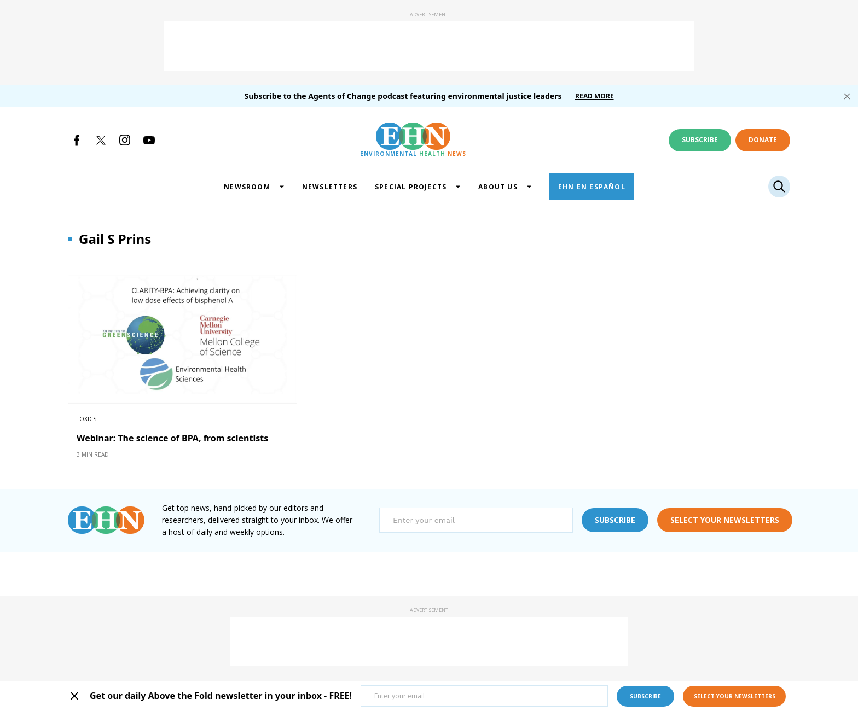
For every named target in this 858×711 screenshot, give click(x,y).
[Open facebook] (76, 140)
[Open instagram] (125, 140)
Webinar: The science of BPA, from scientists (172, 438)
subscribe (615, 520)
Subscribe (700, 139)
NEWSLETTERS (329, 186)
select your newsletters (724, 520)
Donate (763, 139)
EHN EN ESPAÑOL (591, 186)
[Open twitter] (100, 140)
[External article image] (182, 339)
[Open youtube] (149, 140)
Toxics (86, 419)
